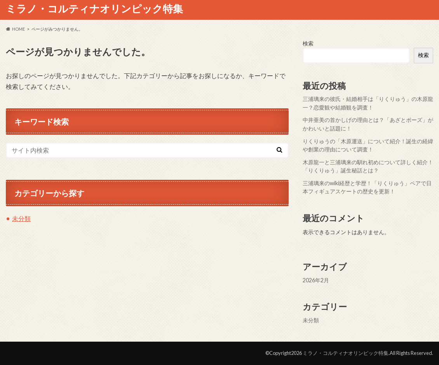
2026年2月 (316, 280)
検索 (308, 43)
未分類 (21, 218)
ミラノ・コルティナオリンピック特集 (94, 8)
